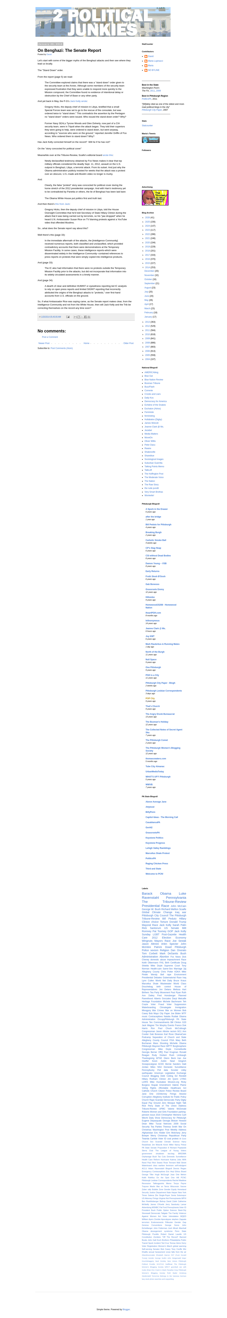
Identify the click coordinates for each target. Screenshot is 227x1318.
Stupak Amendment (161, 1085)
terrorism (146, 1222)
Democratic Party (172, 1100)
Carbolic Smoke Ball (156, 540)
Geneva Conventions (152, 1225)
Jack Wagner (148, 1025)
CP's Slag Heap (153, 548)
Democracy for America (156, 401)
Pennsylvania (176, 897)
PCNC (183, 1177)
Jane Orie (147, 1094)
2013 (148, 322)
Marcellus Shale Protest (158, 853)
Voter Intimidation (171, 1216)
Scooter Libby (178, 1070)
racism (173, 1031)
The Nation (150, 481)
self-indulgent (180, 1165)
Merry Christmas (159, 1135)
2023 (148, 230)
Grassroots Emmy (155, 589)
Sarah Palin (179, 925)
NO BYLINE (153, 70)
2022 (148, 234)
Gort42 (149, 827)
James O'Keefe (157, 1204)
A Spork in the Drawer (157, 509)
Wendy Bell (157, 974)
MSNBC (155, 1207)
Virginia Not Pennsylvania (170, 1198)
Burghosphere (179, 1046)
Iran (179, 1058)
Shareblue (149, 455)
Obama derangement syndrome (157, 1231)
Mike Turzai (155, 1123)
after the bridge (153, 517)
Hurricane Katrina (168, 1160)
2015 (148, 263)
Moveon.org (173, 1082)
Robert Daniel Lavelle (171, 1234)
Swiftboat (168, 1264)
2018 (148, 251)
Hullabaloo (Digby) (153, 419)
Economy (181, 937)
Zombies (157, 1237)
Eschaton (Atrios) (153, 408)
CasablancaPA (153, 822)
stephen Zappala (179, 1219)
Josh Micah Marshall (177, 1228)
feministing (150, 416)
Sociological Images (154, 459)
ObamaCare (180, 1034)
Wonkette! (149, 495)
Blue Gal (149, 376)
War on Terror (162, 1186)
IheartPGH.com (153, 613)
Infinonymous (153, 620)
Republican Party (177, 1135)
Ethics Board (180, 1171)
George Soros (172, 1225)
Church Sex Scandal (152, 1142)
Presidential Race (155, 906)
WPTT (169, 1046)
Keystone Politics (154, 838)
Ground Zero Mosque (164, 1103)
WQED (183, 1216)
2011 (152, 91)
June (147, 296)
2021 (148, 238)
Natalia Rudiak (171, 1016)
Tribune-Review (149, 1109)
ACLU (144, 1168)
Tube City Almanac (155, 766)
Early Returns (152, 571)
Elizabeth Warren (163, 1255)
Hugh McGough (162, 1174)
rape (169, 974)
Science (173, 1210)
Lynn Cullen (148, 980)
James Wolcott (151, 423)
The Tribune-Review (164, 902)
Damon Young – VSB (156, 563)
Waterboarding (149, 1007)
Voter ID (162, 1138)
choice (155, 921)
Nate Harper (172, 1192)
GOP (170, 931)
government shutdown (153, 1153)
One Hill (175, 1177)
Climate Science (171, 1142)
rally (149, 1189)
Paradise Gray (172, 1270)
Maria (150, 65)
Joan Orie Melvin (178, 1174)
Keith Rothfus (148, 1177)
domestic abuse (158, 959)
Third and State (153, 868)
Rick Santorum (151, 928)
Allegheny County (150, 971)
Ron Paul (156, 1028)
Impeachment (173, 959)
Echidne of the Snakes (155, 405)
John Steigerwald (174, 1258)
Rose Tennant (170, 1163)
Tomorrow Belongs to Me (162, 1276)
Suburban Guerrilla (153, 463)
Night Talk (181, 1103)
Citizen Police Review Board (172, 1091)
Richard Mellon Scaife (173, 909)
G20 (184, 1022)
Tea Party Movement (160, 992)
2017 (148, 255)
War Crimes (158, 1010)
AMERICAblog (151, 372)
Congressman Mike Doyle (156, 1049)
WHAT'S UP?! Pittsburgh (158, 776)
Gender (151, 1258)
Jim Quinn (173, 1079)
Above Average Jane (156, 802)
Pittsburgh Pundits (150, 1234)
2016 (148, 259)
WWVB (149, 784)
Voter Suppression (176, 1004)
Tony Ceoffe (176, 1249)
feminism (170, 1165)
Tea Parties (156, 1127)
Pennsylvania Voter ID (176, 1207)
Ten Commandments (159, 1022)
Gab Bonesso (152, 584)
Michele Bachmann (172, 1001)
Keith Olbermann (150, 962)
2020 (148, 242)
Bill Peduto (169, 918)
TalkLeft (148, 470)
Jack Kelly (165, 925)
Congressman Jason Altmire (155, 1031)
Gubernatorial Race (172, 977)
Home (86, 343)
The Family (173, 1213)
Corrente (149, 390)
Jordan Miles (148, 1067)
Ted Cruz (165, 1243)
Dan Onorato (178, 950)
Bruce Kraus (180, 980)
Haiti (184, 1064)
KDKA (177, 971)
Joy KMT (150, 636)
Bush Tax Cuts (159, 1157)
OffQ (160, 1052)
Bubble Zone (157, 1189)
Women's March (165, 1246)
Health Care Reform (151, 1160)
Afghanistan (147, 1133)
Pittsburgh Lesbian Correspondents (164, 691)
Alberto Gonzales (162, 998)
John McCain (178, 906)
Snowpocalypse (149, 1064)
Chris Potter (167, 971)
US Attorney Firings (150, 1198)
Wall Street (181, 1163)
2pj (184, 968)
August (148, 287)
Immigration (180, 1007)
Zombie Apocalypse (162, 1219)
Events (171, 1025)
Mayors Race (162, 940)
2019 (148, 246)
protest (175, 1138)
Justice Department (158, 1192)
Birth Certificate (172, 962)
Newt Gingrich (178, 1061)
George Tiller (148, 1174)
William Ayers (148, 1219)
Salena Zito (153, 1195)
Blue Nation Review (154, 379)
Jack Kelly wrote (78, 101)
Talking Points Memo (154, 466)
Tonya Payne (180, 1183)
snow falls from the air (176, 1252)
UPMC (162, 1109)
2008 (148, 342)
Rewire (148, 448)
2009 (158, 91)
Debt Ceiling (166, 1076)
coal (169, 1138)
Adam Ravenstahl (156, 1168)
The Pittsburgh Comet (157, 740)
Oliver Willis (150, 441)
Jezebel (148, 430)
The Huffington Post (154, 474)
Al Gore (182, 1139)
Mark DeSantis (169, 953)
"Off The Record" (170, 1237)
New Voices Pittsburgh (176, 1261)
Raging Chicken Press (157, 863)
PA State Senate (149, 1148)
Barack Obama (156, 893)
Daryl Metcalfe (179, 998)
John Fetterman (160, 1228)
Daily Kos (149, 398)
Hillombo (150, 597)
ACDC (161, 1064)
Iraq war (180, 912)
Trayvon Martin (148, 1186)
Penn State (180, 1231)
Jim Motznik (157, 1145)
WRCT (167, 1267)
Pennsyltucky (148, 1070)
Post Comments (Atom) (62, 348)
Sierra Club (147, 1150)
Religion (164, 950)
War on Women (173, 1010)
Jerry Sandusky (172, 1204)
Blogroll (169, 1168)
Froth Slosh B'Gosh (155, 576)
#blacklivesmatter (148, 1255)
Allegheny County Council (155, 1040)
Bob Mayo (154, 1013)
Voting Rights (149, 1088)
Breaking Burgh (154, 532)
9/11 (179, 1031)
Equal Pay (147, 1103)
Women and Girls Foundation (164, 1112)
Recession (146, 1183)
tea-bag (171, 1153)
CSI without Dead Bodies (158, 555)
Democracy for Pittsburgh (173, 1118)
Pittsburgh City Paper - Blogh (160, 683)
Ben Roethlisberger (150, 1201)
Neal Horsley (160, 1261)
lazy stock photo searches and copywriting (158, 1279)
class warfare (159, 1165)
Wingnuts (147, 940)
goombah (174, 1267)
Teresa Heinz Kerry (178, 1243)
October (148, 279)
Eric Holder (159, 1133)
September (149, 283)
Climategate (165, 1007)
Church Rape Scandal (152, 1100)
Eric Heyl (170, 1171)
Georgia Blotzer (170, 1120)
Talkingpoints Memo (162, 1183)
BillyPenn (150, 812)
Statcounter (147, 125)
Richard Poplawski (178, 1148)
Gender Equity (170, 1189)
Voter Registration (149, 1246)
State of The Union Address (170, 1106)
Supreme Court (172, 965)
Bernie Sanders (173, 1064)
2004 (148, 359)
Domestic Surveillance (176, 1157)
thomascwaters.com (156, 758)
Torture (164, 921)
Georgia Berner (149, 1052)
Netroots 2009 (171, 1123)
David (151, 56)
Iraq (184, 977)
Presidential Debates (152, 977)
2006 (148, 351)
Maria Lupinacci (155, 61)
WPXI (183, 1198)
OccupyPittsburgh (165, 1019)
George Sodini (160, 1258)
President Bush (149, 1210)
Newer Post (43, 343)
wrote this (108, 155)
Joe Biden (176, 1013)
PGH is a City (152, 675)
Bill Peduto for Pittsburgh (158, 524)
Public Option (163, 1210)
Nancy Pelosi (180, 1145)
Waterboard (147, 1165)
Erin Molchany (173, 1133)
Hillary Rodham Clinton (154, 1079)
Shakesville (150, 452)
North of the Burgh (155, 652)
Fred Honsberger (166, 995)
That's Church (153, 706)
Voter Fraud (157, 1004)
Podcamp (146, 1037)
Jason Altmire (150, 943)
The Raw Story (152, 484)
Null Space (151, 659)
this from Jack (62, 204)
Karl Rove (169, 1034)
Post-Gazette (169, 934)
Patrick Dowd (163, 947)
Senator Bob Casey (162, 1249)
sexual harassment (157, 1252)
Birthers (145, 992)
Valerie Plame (179, 1085)
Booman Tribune (152, 383)
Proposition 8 (163, 1148)
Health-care (156, 968)
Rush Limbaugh (177, 1055)
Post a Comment (50, 337)
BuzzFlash (149, 387)
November (149, 275)
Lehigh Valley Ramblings (158, 848)
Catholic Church (149, 1091)
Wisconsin (174, 1186)
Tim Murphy (161, 1025)
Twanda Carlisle (149, 1138)
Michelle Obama (178, 1043)
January (148, 317)
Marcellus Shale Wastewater (156, 983)
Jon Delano (165, 989)
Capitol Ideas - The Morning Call (162, 817)
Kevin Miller (168, 1145)
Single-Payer (164, 1195)
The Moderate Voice (154, 477)
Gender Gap (180, 1222)
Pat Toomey (159, 931)
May (146, 300)
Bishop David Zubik (168, 1201)
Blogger (126, 1309)
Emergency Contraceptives (153, 1171)
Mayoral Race (150, 925)
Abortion (164, 956)
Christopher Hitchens (171, 1115)
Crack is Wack (160, 1270)
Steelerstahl (146, 1276)
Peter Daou (150, 445)
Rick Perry (147, 1106)
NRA (184, 1160)
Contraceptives (155, 1016)
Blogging (155, 1076)
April (146, 304)
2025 (148, 222)
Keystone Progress (155, 843)
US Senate (171, 928)
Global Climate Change (157, 912)
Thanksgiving (148, 1058)
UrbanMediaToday (155, 771)
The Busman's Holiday (157, 722)
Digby (183, 1100)
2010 (148, 334)
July (146, 292)
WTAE (159, 1058)
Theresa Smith (170, 1127)
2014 (148, 267)
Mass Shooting (160, 1043)
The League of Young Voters (170, 1150)
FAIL (161, 962)
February (148, 312)
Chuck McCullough (176, 1028)
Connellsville (180, 1049)
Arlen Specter (169, 943)
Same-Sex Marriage (172, 968)
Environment (180, 974)
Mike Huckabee (158, 1082)
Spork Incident (154, 1243)
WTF (184, 1013)
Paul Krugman (171, 1052)
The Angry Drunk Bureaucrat (160, 714)
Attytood (150, 807)
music (144, 1016)
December (149, 271)
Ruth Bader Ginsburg (176, 1273)
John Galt (152, 1240)
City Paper (165, 1013)
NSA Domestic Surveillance (171, 1067)
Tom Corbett (149, 953)
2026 (148, 217)
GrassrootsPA (153, 832)
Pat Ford (163, 1207)
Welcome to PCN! (154, 874)
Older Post (128, 343)
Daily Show (154, 1118)
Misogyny (146, 1010)
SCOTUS (160, 1264)
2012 (148, 326)
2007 (148, 347)
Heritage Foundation (152, 1001)
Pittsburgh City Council (155, 915)
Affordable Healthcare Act (172, 1088)
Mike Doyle (156, 965)
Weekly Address (178, 1130)
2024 (148, 226)
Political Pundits (148, 1264)
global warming (179, 1246)
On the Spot (162, 1177)
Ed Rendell (180, 1076)
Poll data (162, 1070)
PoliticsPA (151, 858)
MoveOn (149, 437)
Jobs (179, 1160)
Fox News (175, 957)
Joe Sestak (179, 940)
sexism (154, 950)
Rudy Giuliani (159, 1055)
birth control (164, 986)
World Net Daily (164, 980)
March (147, 308)
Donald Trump (178, 921)
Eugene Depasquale (152, 1120)
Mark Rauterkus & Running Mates (162, 644)
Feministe (149, 412)
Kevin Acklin (159, 1061)
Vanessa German (179, 1276)
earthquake (147, 1073)
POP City (150, 698)
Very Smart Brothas (154, 492)
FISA (171, 1040)
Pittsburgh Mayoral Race (153, 1046)
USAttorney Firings (166, 1094)
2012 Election (161, 937)
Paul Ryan (176, 992)
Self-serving (147, 1249)
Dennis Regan (179, 1168)
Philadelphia (175, 1240)
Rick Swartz (157, 1163)
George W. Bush (151, 909)
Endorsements (157, 1222)
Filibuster (169, 1222)
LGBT (156, 934)
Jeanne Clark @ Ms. (154, 426)
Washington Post (161, 1130)
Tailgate (164, 1213)
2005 (148, 355)
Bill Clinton (175, 1022)
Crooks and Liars (153, 394)
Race (183, 959)
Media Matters (151, 434)
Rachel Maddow (179, 1180)
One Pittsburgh (153, 667)
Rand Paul (146, 1163)
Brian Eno (151, 1270)
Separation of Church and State (169, 1037)
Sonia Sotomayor (178, 1195)
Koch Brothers (163, 1240)
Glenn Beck (170, 1058)
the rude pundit (152, 488)
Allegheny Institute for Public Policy (169, 1097)
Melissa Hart (179, 989)
